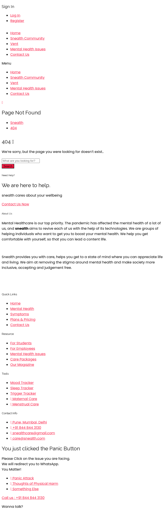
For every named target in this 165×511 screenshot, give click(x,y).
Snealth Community (27, 38)
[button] (82, 63)
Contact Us (19, 54)
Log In (15, 15)
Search (7, 166)
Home (15, 33)
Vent (14, 43)
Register (17, 20)
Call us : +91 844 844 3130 (23, 497)
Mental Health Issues (28, 49)
